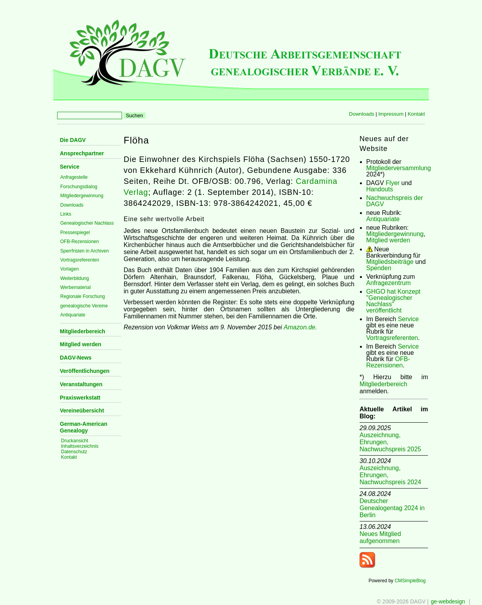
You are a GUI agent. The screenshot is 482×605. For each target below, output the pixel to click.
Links (65, 214)
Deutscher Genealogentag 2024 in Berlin (392, 508)
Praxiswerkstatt (80, 397)
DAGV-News (76, 357)
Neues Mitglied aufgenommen (380, 537)
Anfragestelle (74, 177)
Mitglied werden (80, 344)
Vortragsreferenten (79, 260)
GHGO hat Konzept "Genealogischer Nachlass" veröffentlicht (393, 301)
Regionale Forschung (82, 296)
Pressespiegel (75, 232)
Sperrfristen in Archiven (84, 251)
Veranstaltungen (81, 384)
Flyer (393, 183)
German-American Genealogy (83, 427)
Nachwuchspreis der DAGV (394, 200)
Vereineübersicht (82, 410)
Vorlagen (69, 269)
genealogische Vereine (84, 306)
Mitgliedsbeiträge (390, 261)
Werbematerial (75, 287)
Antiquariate (72, 315)
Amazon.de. (300, 327)
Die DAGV (73, 140)
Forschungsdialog (78, 186)
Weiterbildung (74, 278)
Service (69, 167)
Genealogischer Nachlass (87, 223)
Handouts (379, 189)
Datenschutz (74, 451)
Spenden (378, 268)
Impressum (390, 114)
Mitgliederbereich (82, 331)
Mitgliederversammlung (398, 168)
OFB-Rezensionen (79, 241)
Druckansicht (74, 440)
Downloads (361, 114)
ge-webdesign (448, 601)
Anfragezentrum (388, 283)
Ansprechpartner (82, 153)
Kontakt (416, 114)
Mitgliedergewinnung (81, 195)
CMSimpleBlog (410, 580)
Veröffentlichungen (85, 371)
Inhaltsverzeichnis (79, 446)
